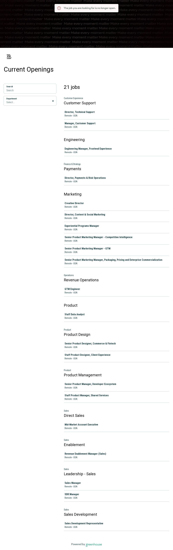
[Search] (30, 90)
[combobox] (6, 102)
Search (9, 86)
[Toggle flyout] (53, 101)
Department (11, 98)
